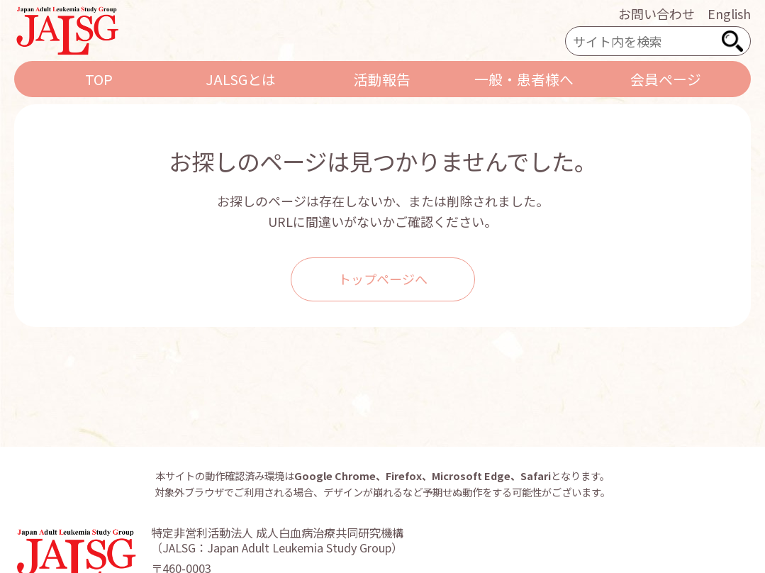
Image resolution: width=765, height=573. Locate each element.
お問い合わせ (656, 13)
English (729, 13)
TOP (99, 79)
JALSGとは (241, 79)
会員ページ (665, 79)
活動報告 (382, 79)
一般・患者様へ (524, 79)
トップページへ (383, 278)
